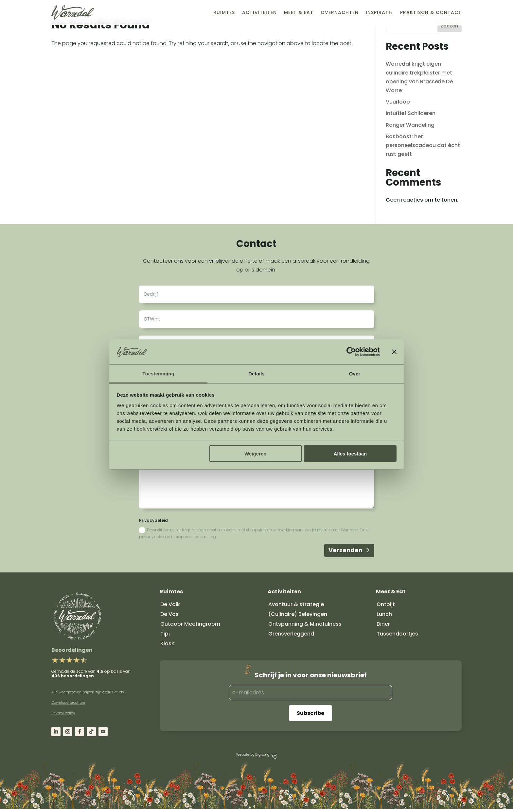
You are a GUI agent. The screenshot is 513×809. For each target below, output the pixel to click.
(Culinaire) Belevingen (297, 614)
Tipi (165, 633)
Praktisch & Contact (431, 12)
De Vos (169, 614)
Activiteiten (259, 12)
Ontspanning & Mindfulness (305, 624)
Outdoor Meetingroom (190, 624)
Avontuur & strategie (296, 604)
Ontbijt (386, 604)
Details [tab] (256, 373)
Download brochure (68, 702)
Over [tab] (355, 373)
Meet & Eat (298, 12)
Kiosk (167, 643)
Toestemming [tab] (158, 373)
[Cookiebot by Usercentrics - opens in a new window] (351, 352)
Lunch (384, 614)
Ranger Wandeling (410, 125)
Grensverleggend (291, 633)
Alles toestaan (350, 453)
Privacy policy (63, 713)
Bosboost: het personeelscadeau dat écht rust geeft (423, 145)
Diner (383, 624)
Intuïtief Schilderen (410, 113)
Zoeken (449, 26)
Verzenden (345, 550)
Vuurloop (398, 102)
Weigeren (255, 453)
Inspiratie (379, 12)
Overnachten (340, 12)
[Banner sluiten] (394, 352)
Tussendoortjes (397, 633)
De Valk (170, 604)
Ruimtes (224, 12)
